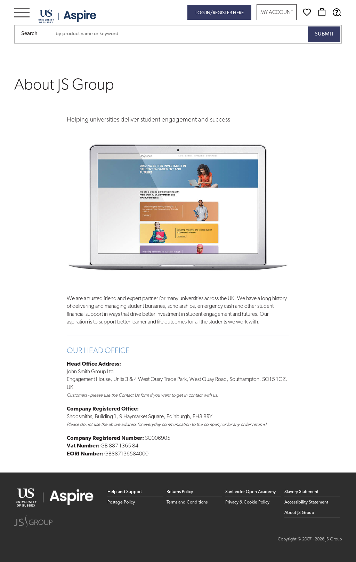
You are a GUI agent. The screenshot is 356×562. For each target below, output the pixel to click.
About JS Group (299, 512)
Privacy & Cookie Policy (247, 502)
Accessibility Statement (306, 502)
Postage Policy (121, 502)
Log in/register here (219, 13)
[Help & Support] (337, 12)
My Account (276, 12)
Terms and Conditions (187, 502)
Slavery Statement (301, 492)
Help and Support (124, 492)
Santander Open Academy (250, 492)
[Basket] (322, 12)
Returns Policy (180, 492)
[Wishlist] (307, 12)
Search (29, 34)
